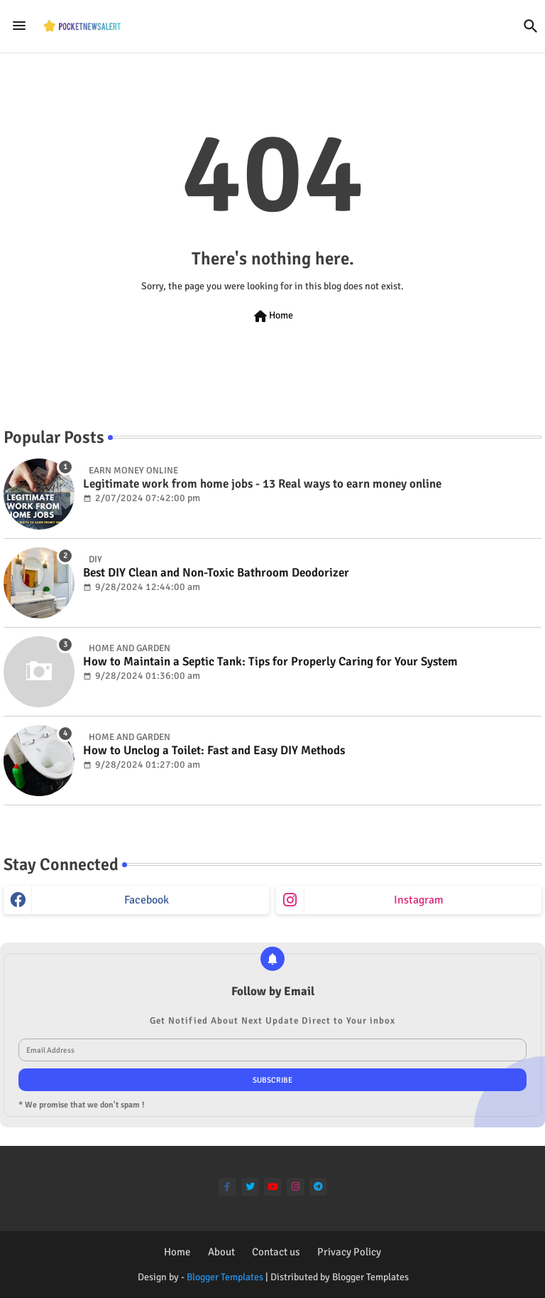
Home (272, 316)
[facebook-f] (227, 1187)
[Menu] (19, 25)
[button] (531, 26)
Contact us (276, 1251)
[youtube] (273, 1187)
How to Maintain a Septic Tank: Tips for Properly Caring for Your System (270, 662)
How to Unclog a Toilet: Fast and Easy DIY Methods (214, 751)
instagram (419, 900)
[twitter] (250, 1187)
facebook (146, 900)
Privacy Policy (349, 1251)
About (221, 1251)
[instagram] (295, 1187)
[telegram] (318, 1187)
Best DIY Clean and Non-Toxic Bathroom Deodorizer (216, 573)
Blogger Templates (225, 1277)
